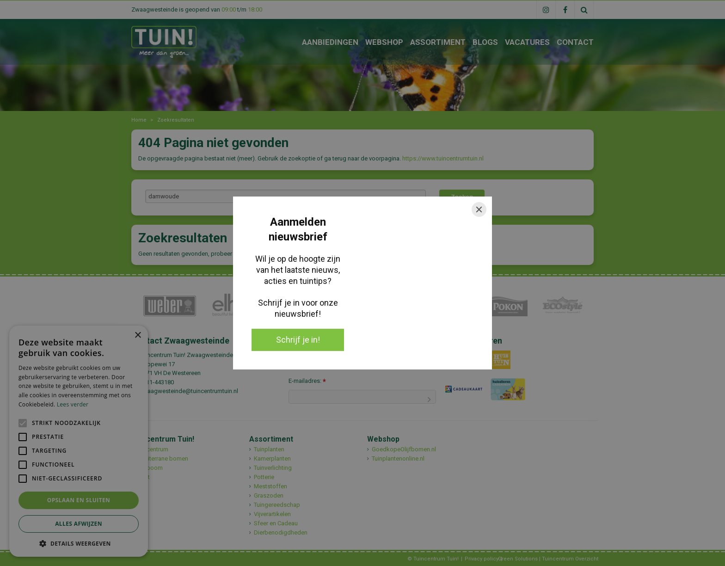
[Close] (479, 209)
